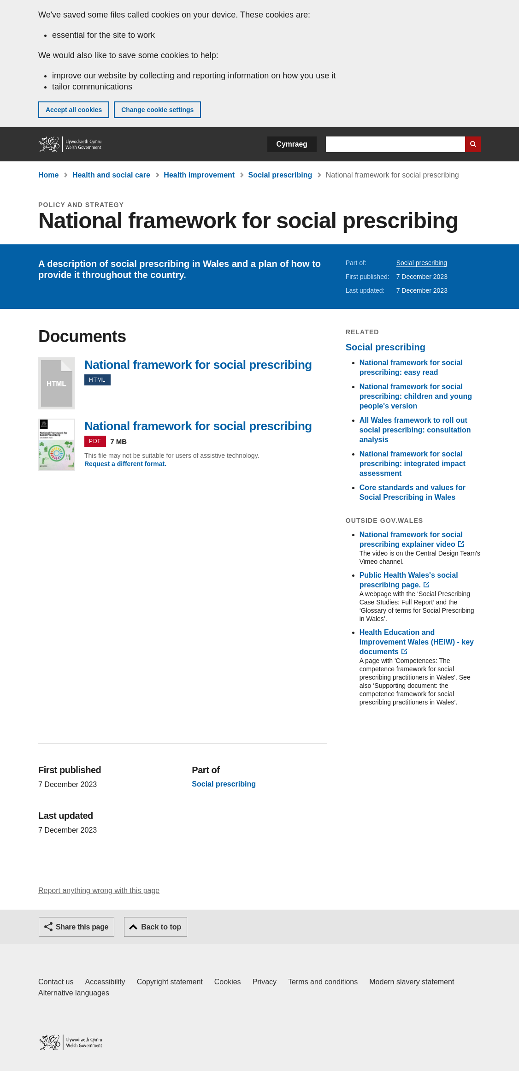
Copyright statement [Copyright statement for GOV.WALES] (170, 982)
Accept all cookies (74, 109)
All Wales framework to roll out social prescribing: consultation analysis (415, 430)
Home (48, 175)
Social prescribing (280, 175)
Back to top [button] (161, 927)
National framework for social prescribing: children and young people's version (416, 396)
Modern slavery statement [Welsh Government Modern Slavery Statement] (411, 982)
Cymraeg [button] (292, 144)
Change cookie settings (157, 109)
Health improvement (199, 175)
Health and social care (111, 175)
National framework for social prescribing (56, 383)
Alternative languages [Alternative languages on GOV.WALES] (73, 993)
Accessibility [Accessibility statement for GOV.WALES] (105, 982)
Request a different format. (125, 463)
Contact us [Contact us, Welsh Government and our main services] (55, 982)
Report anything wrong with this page (98, 890)
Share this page (82, 927)
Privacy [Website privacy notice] (265, 982)
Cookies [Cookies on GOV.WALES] (227, 982)
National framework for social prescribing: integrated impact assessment (413, 463)
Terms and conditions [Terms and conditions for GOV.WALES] (323, 982)
